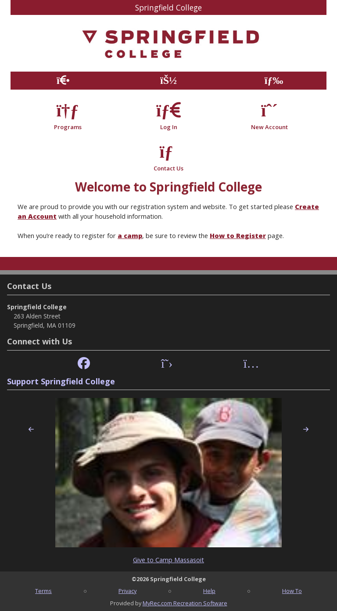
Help (209, 591)
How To (292, 591)
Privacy (127, 591)
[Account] (168, 81)
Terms (43, 591)
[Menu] (274, 81)
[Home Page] (63, 81)
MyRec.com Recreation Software (185, 603)
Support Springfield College (61, 381)
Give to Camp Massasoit (168, 560)
